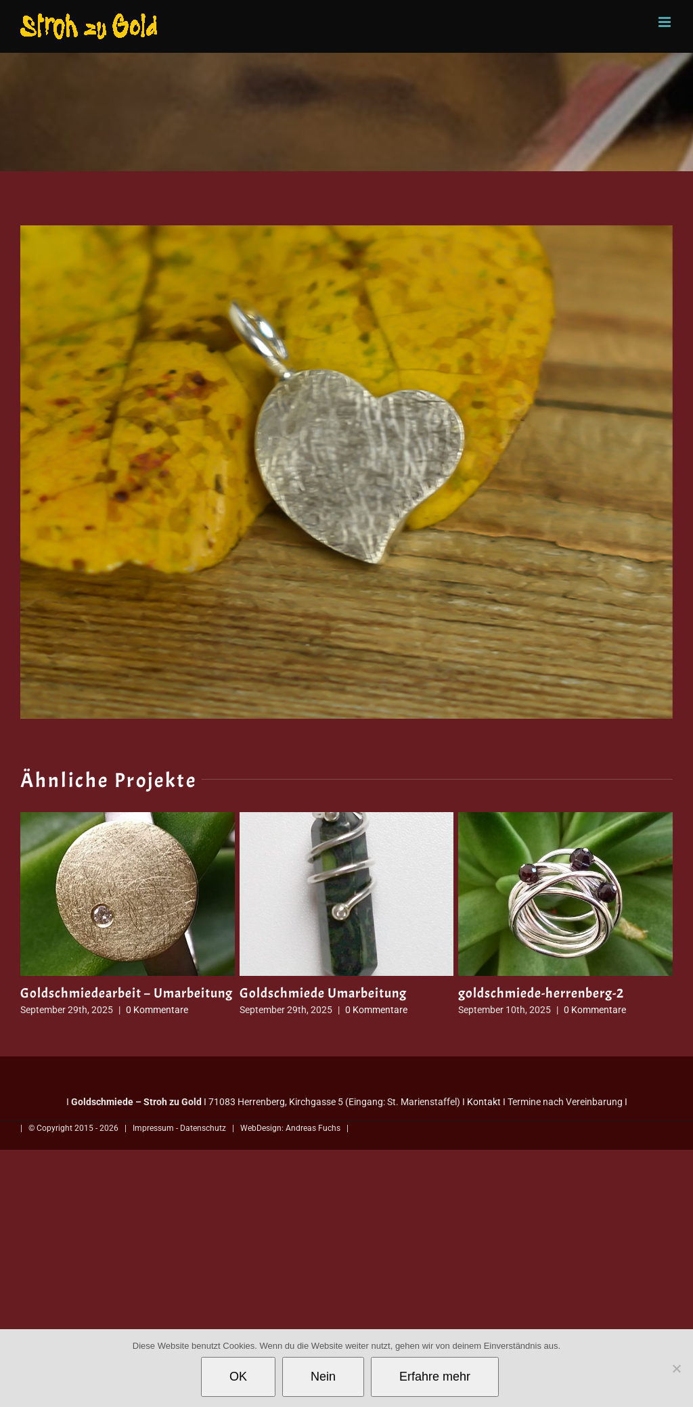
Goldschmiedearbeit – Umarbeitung (126, 993)
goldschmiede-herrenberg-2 (541, 993)
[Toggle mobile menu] (665, 22)
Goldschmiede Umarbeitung (323, 993)
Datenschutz (203, 1128)
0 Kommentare (157, 1009)
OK (238, 1376)
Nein (323, 1376)
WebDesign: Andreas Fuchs (290, 1128)
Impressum (154, 1128)
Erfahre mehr (434, 1376)
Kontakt (484, 1101)
